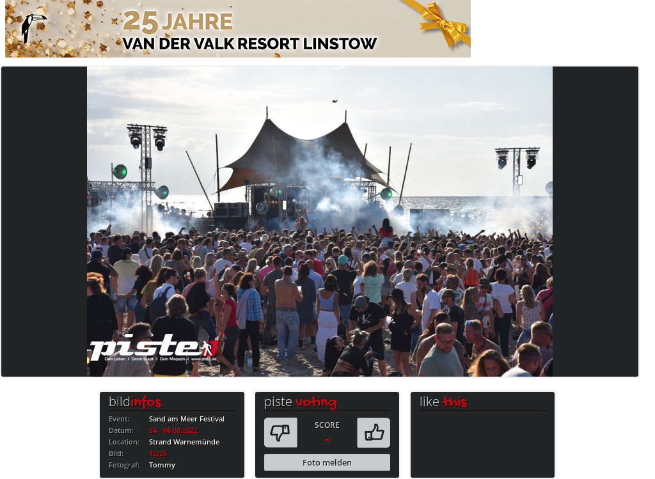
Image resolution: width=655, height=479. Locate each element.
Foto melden (327, 462)
